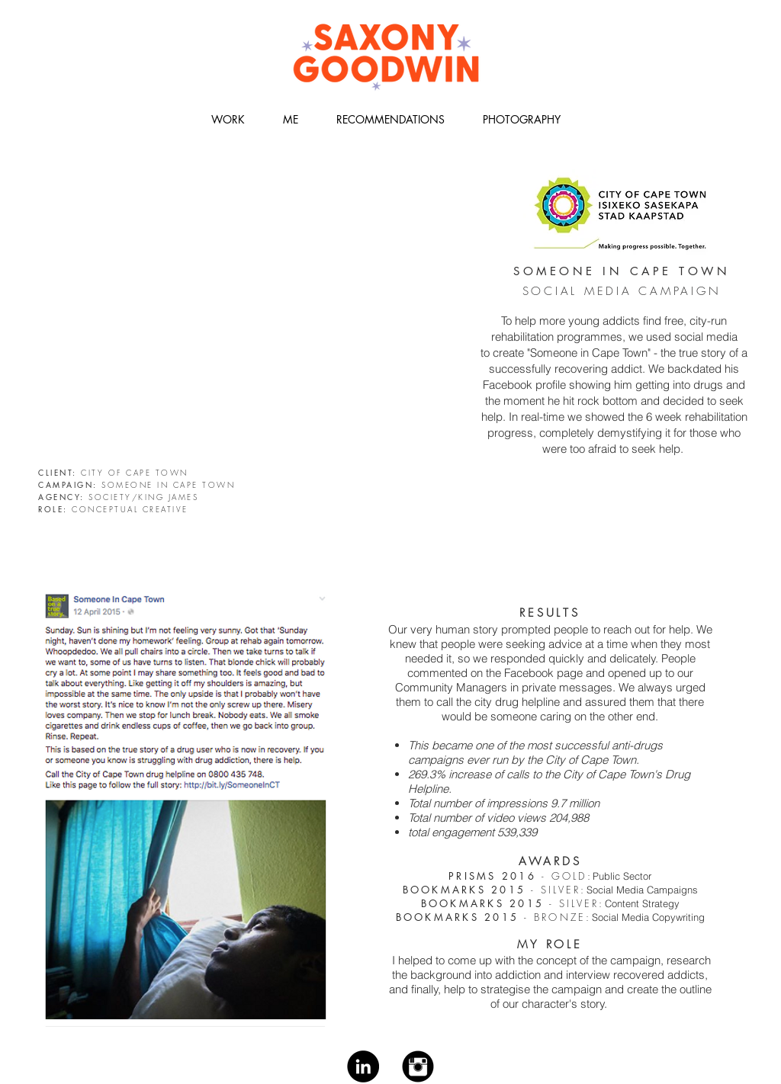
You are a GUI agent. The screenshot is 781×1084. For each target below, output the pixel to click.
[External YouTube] (251, 314)
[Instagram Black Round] (418, 1066)
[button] (228, 119)
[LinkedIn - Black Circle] (363, 1066)
